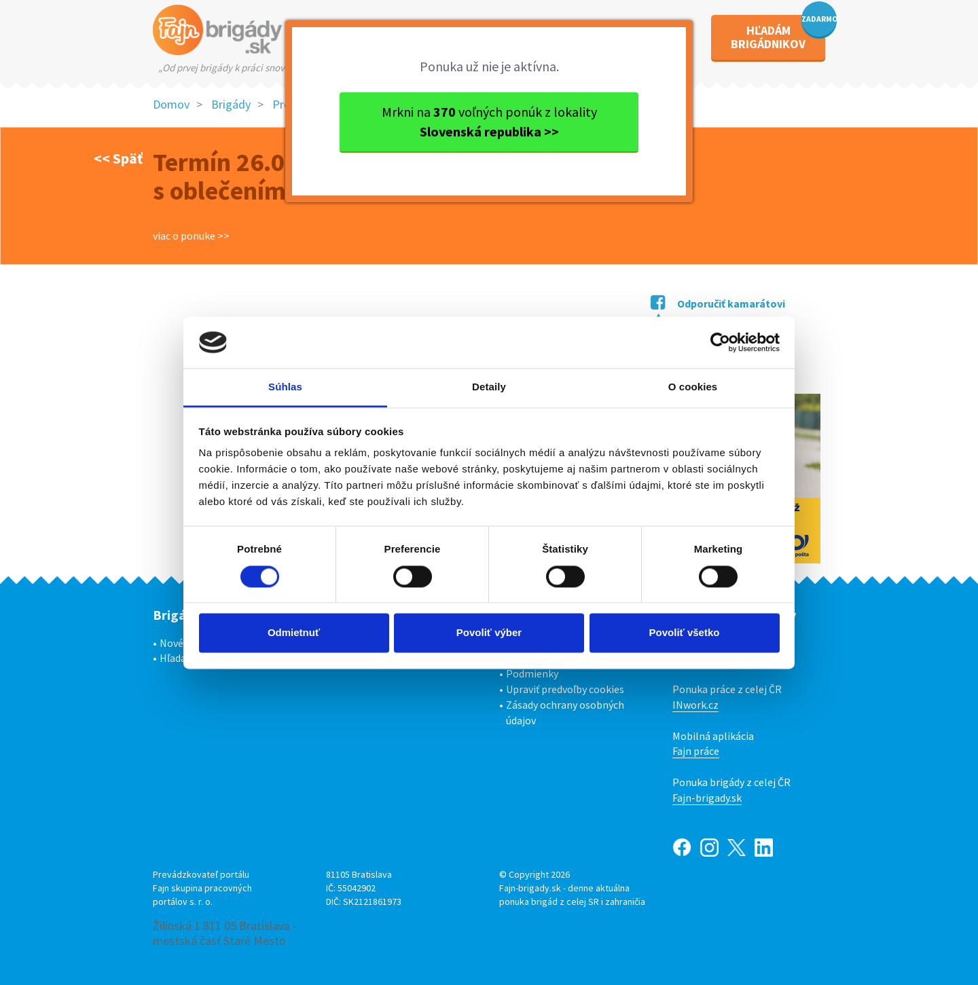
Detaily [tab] (489, 387)
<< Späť (118, 158)
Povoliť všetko (684, 633)
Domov (171, 104)
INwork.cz (695, 704)
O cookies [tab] (693, 387)
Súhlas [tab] (285, 387)
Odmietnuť (294, 633)
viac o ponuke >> (191, 235)
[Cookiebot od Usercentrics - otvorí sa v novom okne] (720, 342)
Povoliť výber (489, 633)
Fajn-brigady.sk (707, 797)
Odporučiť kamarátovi (718, 303)
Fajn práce (695, 751)
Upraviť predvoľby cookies (565, 689)
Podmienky (532, 673)
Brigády (231, 104)
